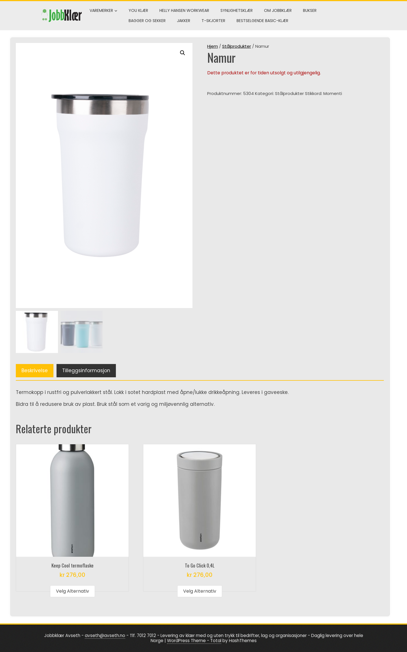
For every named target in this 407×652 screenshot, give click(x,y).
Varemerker (103, 11)
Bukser (310, 10)
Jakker (183, 20)
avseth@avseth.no (105, 635)
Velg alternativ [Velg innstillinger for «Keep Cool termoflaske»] (72, 591)
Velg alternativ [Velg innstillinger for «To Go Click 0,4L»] (199, 591)
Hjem (212, 46)
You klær (138, 10)
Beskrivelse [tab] (34, 370)
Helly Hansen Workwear (184, 10)
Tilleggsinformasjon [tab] (86, 370)
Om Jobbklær (278, 10)
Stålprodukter (236, 46)
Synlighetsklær (236, 10)
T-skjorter (213, 20)
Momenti (332, 93)
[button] (182, 53)
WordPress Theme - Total (194, 641)
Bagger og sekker (147, 20)
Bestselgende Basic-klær (262, 20)
